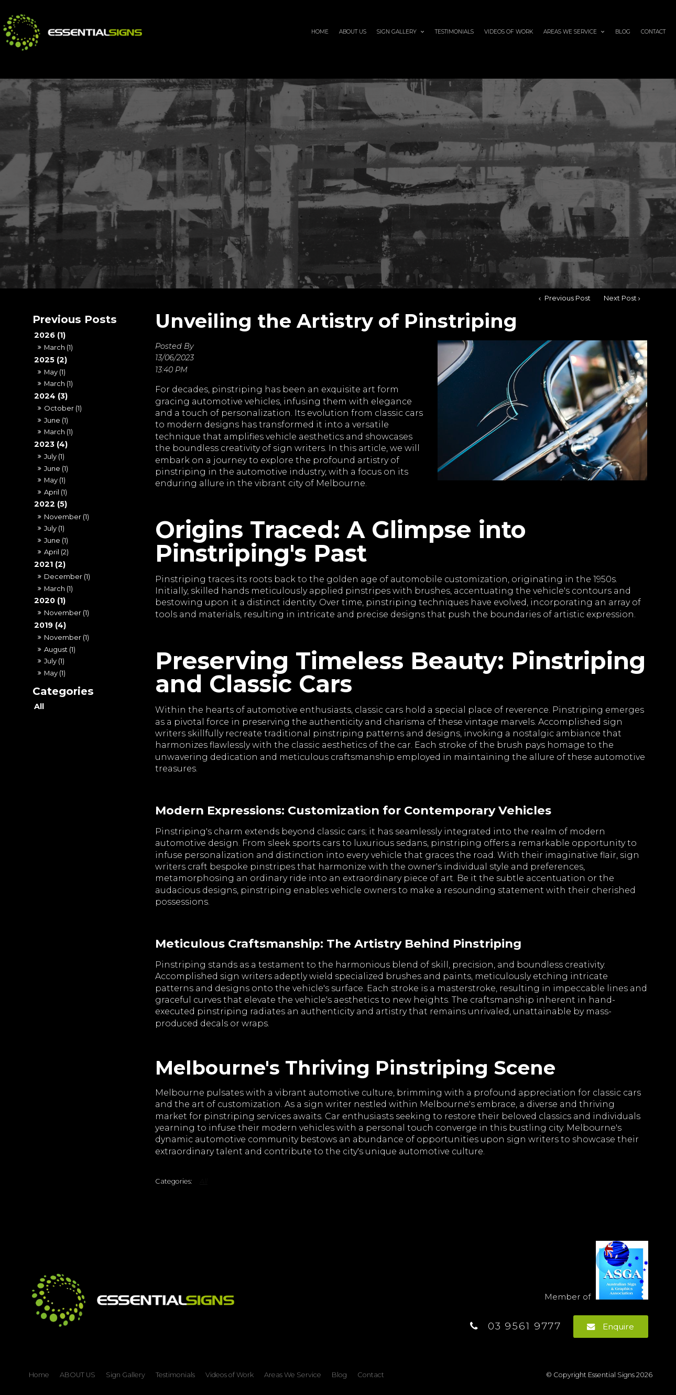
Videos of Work (508, 31)
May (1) (55, 372)
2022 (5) (50, 504)
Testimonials (454, 31)
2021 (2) (50, 564)
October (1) (63, 408)
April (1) (55, 492)
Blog (622, 31)
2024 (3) (51, 396)
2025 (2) (50, 359)
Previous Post (567, 298)
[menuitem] (39, 1375)
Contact (653, 31)
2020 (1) (50, 600)
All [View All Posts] (39, 706)
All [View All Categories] (204, 1181)
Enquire (618, 1327)
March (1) (58, 347)
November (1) (66, 516)
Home (320, 31)
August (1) (59, 649)
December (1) (67, 576)
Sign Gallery (397, 31)
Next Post (620, 298)
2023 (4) (51, 444)
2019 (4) (50, 625)
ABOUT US (352, 31)
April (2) (56, 552)
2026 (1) (50, 335)
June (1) (56, 420)
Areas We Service (570, 31)
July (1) (54, 456)
